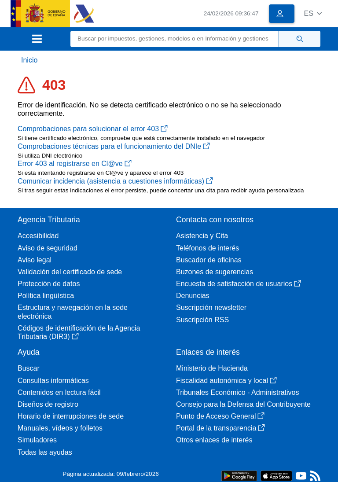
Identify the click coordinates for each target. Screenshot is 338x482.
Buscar (29, 368)
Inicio (29, 60)
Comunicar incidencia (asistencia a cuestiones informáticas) (115, 181)
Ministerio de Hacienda (212, 368)
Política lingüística (46, 295)
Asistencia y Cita (202, 235)
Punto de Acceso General (220, 416)
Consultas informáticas (53, 380)
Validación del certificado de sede (70, 272)
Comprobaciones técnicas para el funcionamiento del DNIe (114, 146)
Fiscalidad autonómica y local (226, 380)
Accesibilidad (38, 235)
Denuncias (192, 295)
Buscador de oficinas (209, 260)
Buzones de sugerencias (214, 272)
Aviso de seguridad (47, 248)
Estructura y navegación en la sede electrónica (73, 312)
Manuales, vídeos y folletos (60, 428)
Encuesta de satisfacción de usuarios (238, 283)
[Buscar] (174, 39)
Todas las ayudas (45, 452)
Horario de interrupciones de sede (71, 416)
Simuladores (37, 440)
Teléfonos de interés (207, 248)
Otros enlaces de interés (214, 440)
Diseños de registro (48, 404)
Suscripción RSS (202, 320)
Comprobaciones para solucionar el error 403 (93, 128)
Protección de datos (49, 283)
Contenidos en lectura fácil (59, 392)
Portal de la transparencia (220, 428)
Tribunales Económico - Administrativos (237, 392)
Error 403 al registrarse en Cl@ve (75, 163)
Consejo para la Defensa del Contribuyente (243, 404)
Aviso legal (34, 260)
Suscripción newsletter (211, 307)
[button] (312, 13)
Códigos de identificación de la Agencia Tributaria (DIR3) (79, 332)
